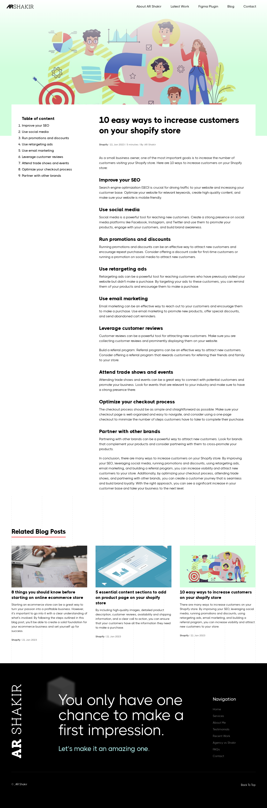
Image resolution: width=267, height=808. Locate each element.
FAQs (216, 749)
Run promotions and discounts (45, 138)
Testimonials (221, 729)
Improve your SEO (35, 125)
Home (217, 709)
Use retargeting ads (37, 144)
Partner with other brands (41, 176)
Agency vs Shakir (224, 742)
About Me (219, 722)
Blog (230, 6)
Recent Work (221, 736)
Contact (249, 6)
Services (218, 716)
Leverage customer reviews (42, 157)
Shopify (103, 144)
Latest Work (180, 6)
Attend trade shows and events (45, 163)
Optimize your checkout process (47, 169)
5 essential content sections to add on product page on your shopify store (131, 597)
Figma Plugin (208, 6)
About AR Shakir (148, 6)
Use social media (35, 132)
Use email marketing (38, 150)
